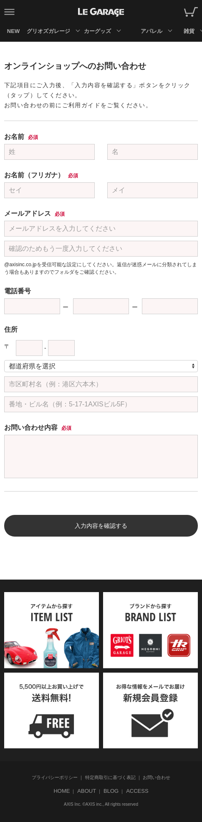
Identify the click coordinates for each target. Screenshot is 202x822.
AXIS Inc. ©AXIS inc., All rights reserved (101, 804)
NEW (13, 31)
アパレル (151, 31)
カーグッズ (97, 31)
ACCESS (137, 791)
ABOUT (86, 791)
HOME (61, 791)
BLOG (111, 791)
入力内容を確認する (101, 525)
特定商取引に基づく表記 (110, 777)
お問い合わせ (156, 777)
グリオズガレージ (48, 31)
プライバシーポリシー (55, 777)
